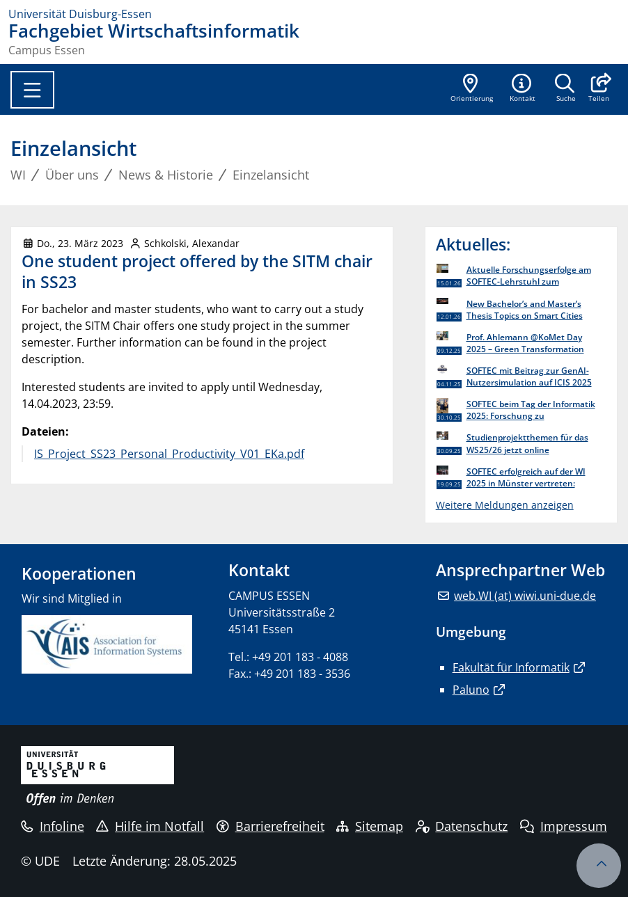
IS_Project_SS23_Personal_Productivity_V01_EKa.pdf (169, 453)
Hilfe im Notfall (150, 826)
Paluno (471, 689)
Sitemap (369, 826)
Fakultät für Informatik (511, 667)
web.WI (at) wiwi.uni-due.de (525, 595)
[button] (598, 89)
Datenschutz (462, 826)
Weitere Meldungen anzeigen (505, 504)
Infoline (52, 826)
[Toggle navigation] (32, 90)
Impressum (563, 826)
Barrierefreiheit (270, 826)
